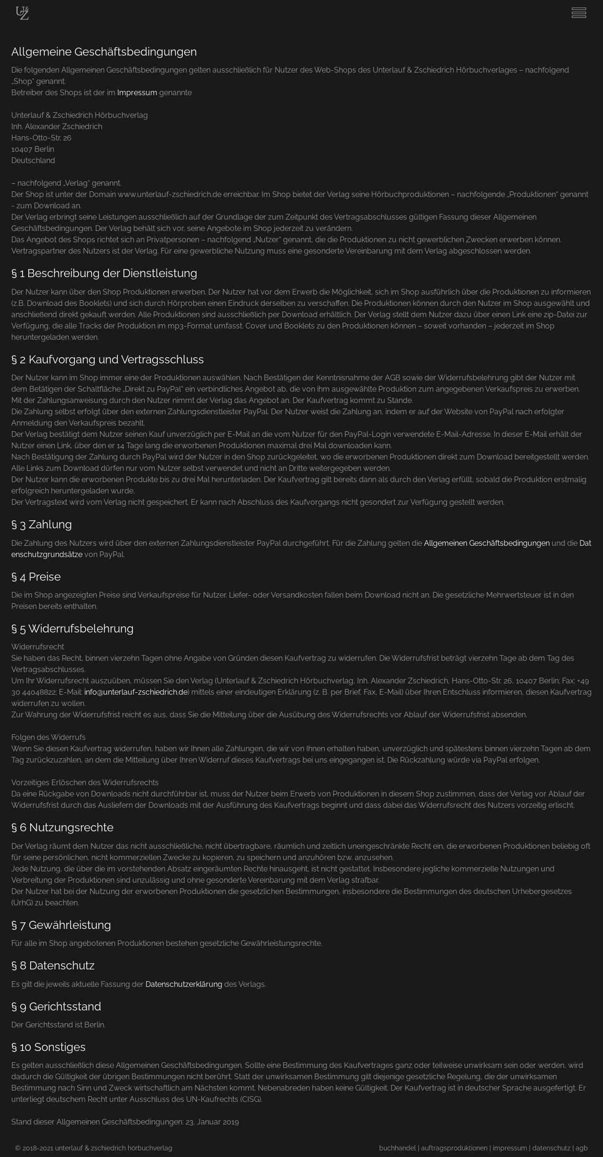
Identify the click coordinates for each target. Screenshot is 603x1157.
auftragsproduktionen (454, 1148)
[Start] (22, 17)
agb (582, 1148)
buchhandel (397, 1148)
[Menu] (579, 18)
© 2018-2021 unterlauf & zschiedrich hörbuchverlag (93, 1148)
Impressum (137, 92)
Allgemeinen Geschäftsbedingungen (487, 543)
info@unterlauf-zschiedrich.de (135, 692)
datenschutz (551, 1148)
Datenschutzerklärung (184, 984)
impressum (510, 1148)
